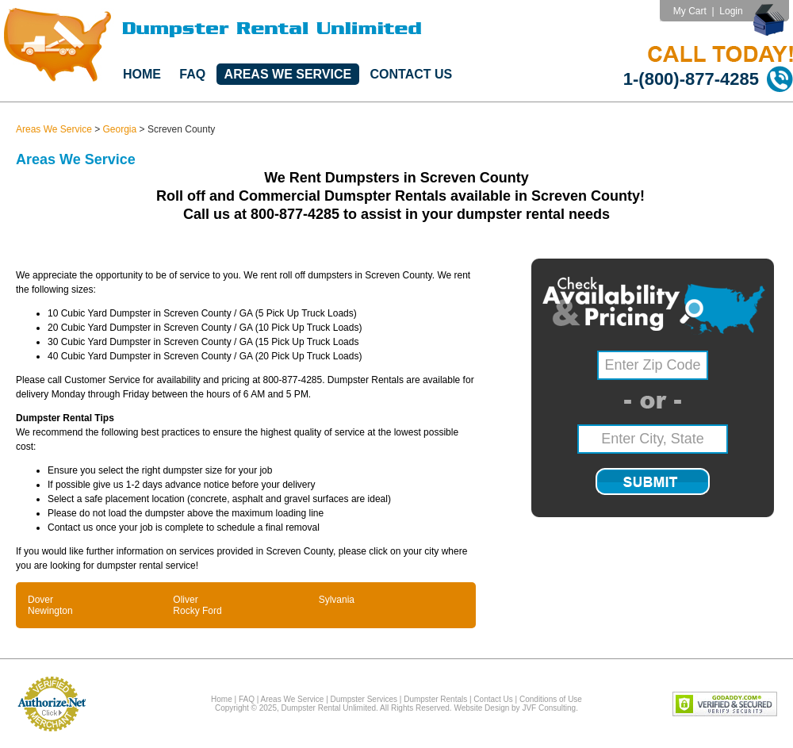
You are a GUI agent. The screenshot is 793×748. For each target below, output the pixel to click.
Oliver (185, 599)
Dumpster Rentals (435, 699)
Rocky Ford (197, 610)
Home (142, 74)
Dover (40, 599)
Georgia (120, 129)
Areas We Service (288, 74)
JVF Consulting (549, 708)
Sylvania (336, 599)
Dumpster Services (364, 699)
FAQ (192, 74)
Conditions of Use (550, 699)
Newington (50, 610)
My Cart (690, 11)
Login (730, 11)
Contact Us (411, 74)
